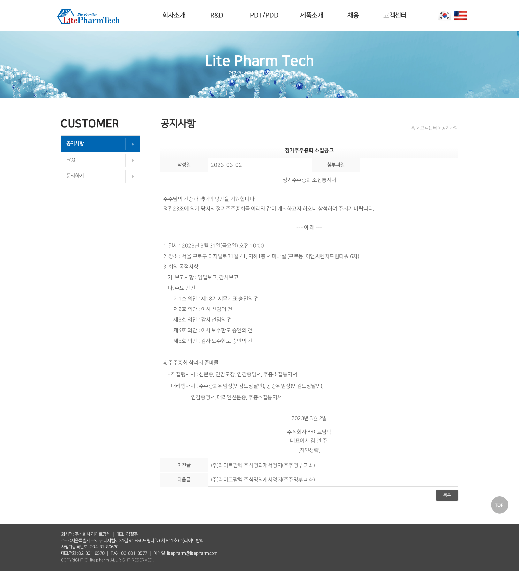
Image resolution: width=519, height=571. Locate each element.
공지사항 (75, 143)
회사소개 (174, 15)
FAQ (70, 160)
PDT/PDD (265, 15)
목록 (447, 495)
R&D (217, 15)
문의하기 (75, 176)
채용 (354, 15)
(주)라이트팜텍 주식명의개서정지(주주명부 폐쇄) (263, 465)
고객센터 (395, 15)
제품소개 (312, 15)
